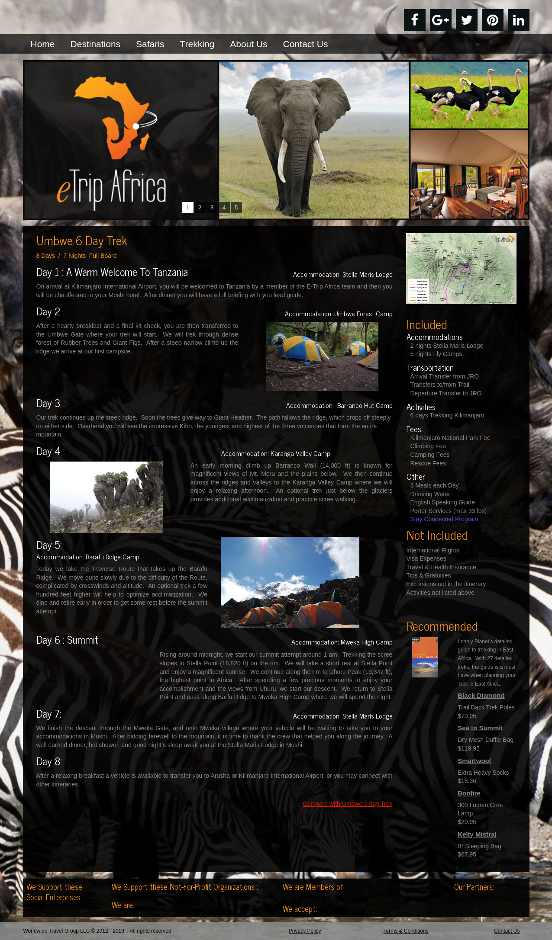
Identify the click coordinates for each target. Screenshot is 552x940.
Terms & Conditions (405, 931)
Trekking (197, 44)
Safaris (150, 44)
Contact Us (305, 44)
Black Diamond (481, 695)
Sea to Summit (480, 727)
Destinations (96, 44)
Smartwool (474, 760)
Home (43, 44)
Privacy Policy (305, 931)
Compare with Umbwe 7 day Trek (348, 803)
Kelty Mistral (477, 834)
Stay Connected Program (444, 519)
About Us (248, 44)
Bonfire (469, 793)
